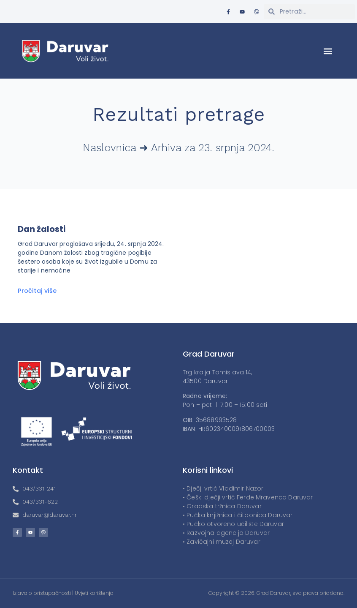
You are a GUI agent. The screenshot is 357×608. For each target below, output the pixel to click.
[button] (328, 51)
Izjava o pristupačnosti (42, 593)
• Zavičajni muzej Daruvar (221, 541)
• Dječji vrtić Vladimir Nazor (223, 488)
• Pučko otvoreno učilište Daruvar (233, 524)
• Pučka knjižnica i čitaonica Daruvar (238, 515)
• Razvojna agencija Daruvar (226, 533)
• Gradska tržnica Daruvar (222, 506)
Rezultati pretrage (178, 114)
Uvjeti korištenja (94, 593)
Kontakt (28, 470)
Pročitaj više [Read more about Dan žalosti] (37, 290)
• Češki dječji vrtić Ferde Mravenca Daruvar (248, 497)
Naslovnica (109, 148)
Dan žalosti (41, 229)
